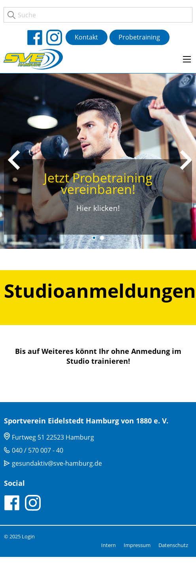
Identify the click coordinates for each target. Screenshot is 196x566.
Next (186, 160)
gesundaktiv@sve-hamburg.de (57, 463)
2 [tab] (102, 238)
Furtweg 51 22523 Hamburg (53, 437)
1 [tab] (94, 238)
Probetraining (139, 37)
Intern (108, 545)
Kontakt (86, 37)
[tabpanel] (98, 160)
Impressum (137, 545)
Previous (14, 160)
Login (28, 536)
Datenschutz (173, 545)
